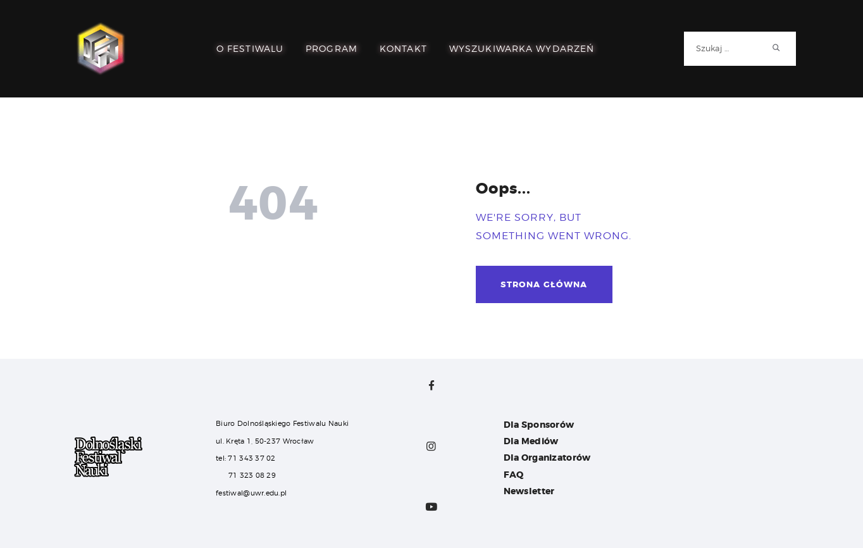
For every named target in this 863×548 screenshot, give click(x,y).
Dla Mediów (531, 441)
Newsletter (529, 491)
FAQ (514, 474)
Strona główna (543, 284)
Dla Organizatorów (547, 457)
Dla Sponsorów (539, 424)
